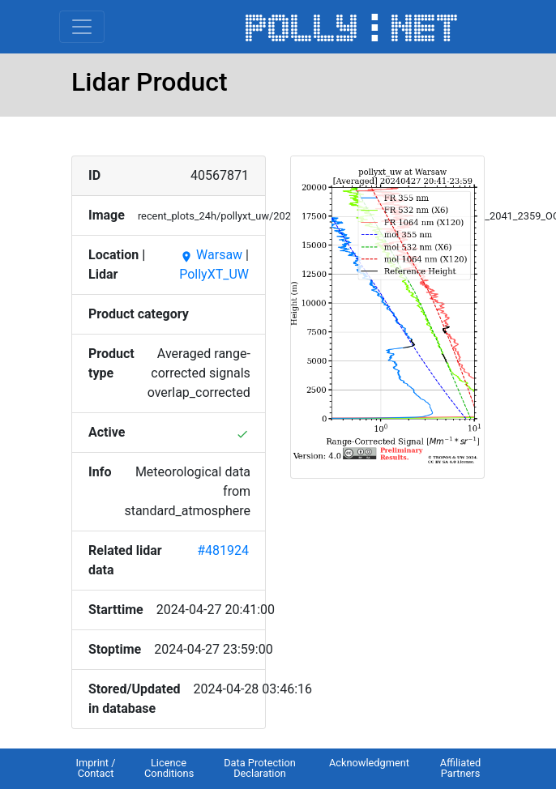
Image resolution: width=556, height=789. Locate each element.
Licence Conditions (169, 768)
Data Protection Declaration (260, 768)
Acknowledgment (369, 763)
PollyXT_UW (214, 274)
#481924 (223, 550)
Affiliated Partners (460, 768)
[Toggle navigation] (82, 27)
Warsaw (211, 254)
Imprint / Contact (95, 768)
